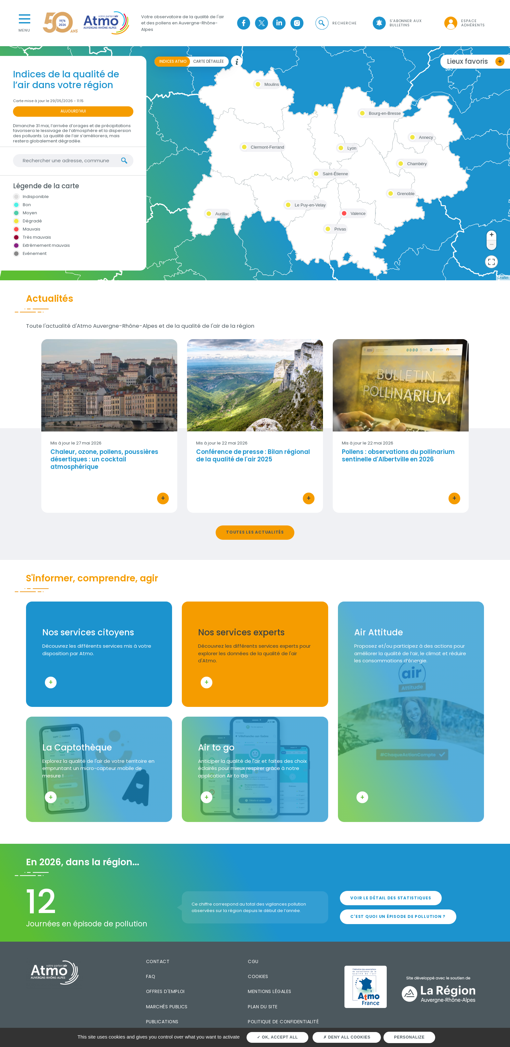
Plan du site (263, 1006)
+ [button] (492, 235)
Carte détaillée (208, 61)
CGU (253, 961)
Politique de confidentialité (283, 1021)
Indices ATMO (173, 61)
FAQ (150, 976)
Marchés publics (167, 1006)
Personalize (409, 1037)
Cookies (258, 976)
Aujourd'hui (73, 111)
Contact (157, 961)
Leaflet (503, 278)
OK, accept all (277, 1037)
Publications (162, 1021)
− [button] (492, 245)
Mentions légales (269, 991)
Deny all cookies (346, 1037)
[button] (335, 23)
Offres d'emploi (165, 991)
